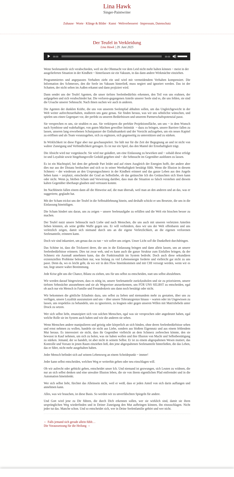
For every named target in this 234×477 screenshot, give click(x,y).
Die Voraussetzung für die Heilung (67, 425)
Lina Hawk (107, 47)
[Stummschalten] (174, 56)
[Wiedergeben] (49, 56)
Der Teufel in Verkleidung (117, 42)
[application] (117, 56)
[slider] (111, 56)
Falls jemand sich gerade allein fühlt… (69, 421)
